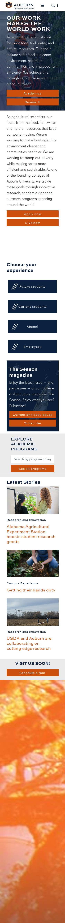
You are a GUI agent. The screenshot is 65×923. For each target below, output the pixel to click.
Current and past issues (33, 414)
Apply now (32, 214)
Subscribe (32, 423)
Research (32, 102)
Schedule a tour (32, 673)
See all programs (33, 468)
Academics (32, 93)
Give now (32, 223)
